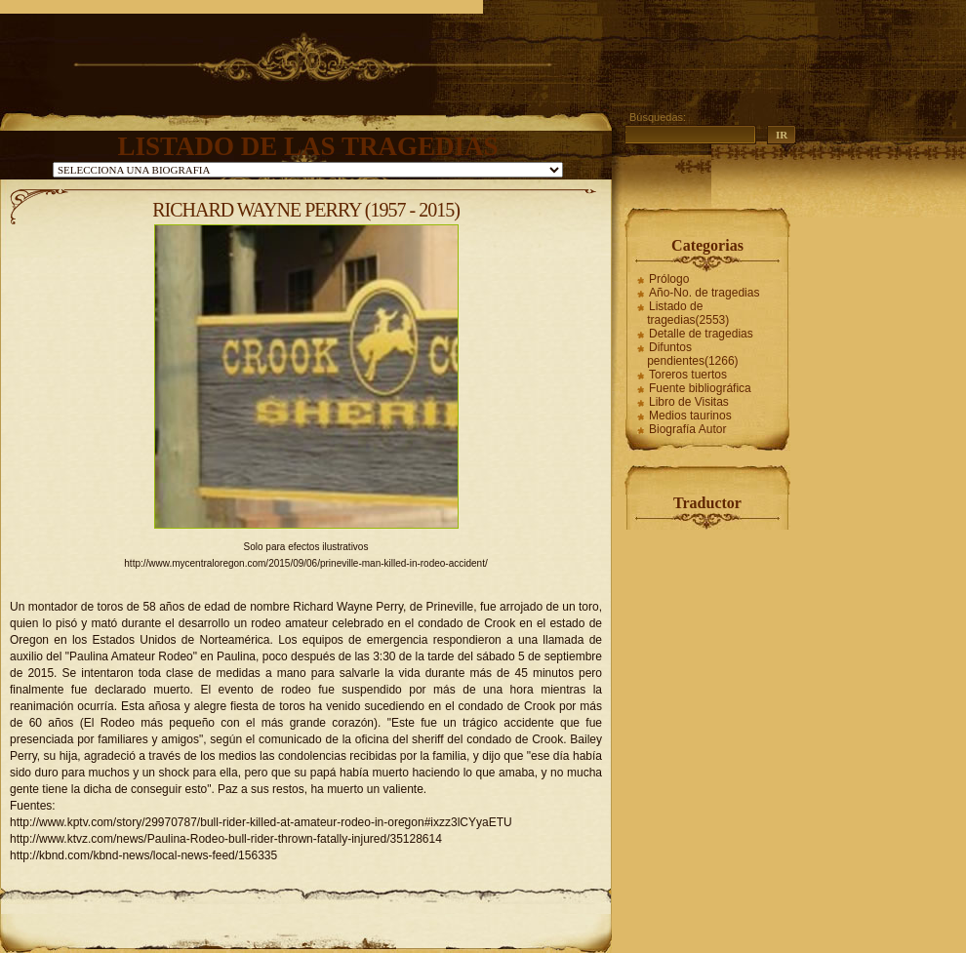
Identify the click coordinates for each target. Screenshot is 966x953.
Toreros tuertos (688, 374)
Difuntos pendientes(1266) (692, 354)
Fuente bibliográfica (700, 388)
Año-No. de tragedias (704, 292)
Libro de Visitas (689, 402)
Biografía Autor (687, 429)
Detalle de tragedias (701, 333)
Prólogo (669, 279)
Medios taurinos (690, 415)
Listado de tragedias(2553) (688, 313)
